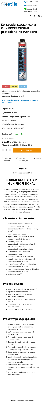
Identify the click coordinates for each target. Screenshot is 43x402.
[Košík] (40, 16)
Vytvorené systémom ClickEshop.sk (21, 401)
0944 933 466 (32, 2)
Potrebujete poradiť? (21, 173)
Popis (21, 168)
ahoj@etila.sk (31, 5)
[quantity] (6, 150)
